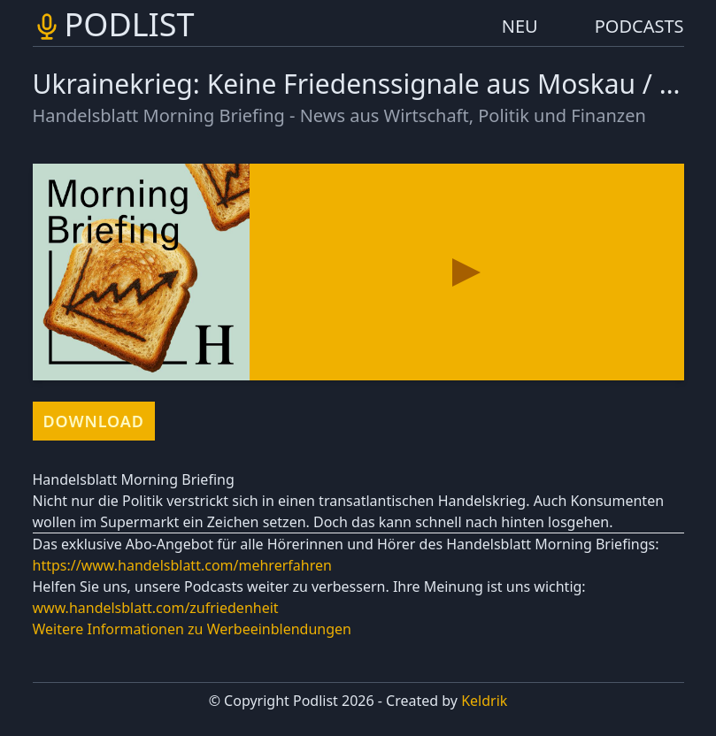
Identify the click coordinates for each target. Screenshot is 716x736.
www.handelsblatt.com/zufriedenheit (156, 607)
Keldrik (484, 700)
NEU (520, 26)
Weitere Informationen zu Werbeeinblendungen (192, 629)
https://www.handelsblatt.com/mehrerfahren (182, 565)
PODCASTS (639, 26)
